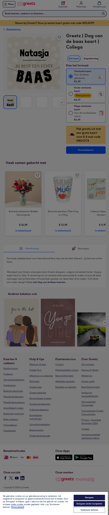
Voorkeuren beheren (89, 510)
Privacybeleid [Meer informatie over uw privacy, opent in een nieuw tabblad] (18, 507)
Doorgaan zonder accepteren (89, 504)
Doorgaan (89, 497)
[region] (54, 503)
